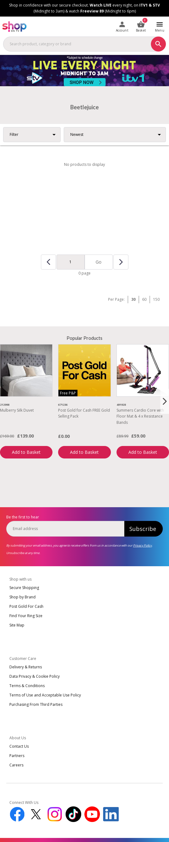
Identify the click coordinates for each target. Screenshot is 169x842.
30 (133, 299)
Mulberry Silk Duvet (17, 410)
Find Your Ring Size (25, 615)
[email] (65, 529)
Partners (16, 755)
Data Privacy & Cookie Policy (34, 676)
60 (144, 299)
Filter (14, 134)
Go (99, 262)
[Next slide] (164, 401)
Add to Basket (26, 452)
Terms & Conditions (27, 685)
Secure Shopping (24, 587)
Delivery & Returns (25, 667)
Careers (16, 765)
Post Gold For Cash (26, 606)
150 (156, 299)
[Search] (158, 44)
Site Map (16, 625)
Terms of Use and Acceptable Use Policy (45, 695)
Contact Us (19, 746)
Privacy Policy (142, 545)
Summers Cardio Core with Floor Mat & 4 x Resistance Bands (140, 416)
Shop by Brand (22, 597)
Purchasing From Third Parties (35, 704)
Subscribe (142, 528)
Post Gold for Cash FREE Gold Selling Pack (84, 413)
